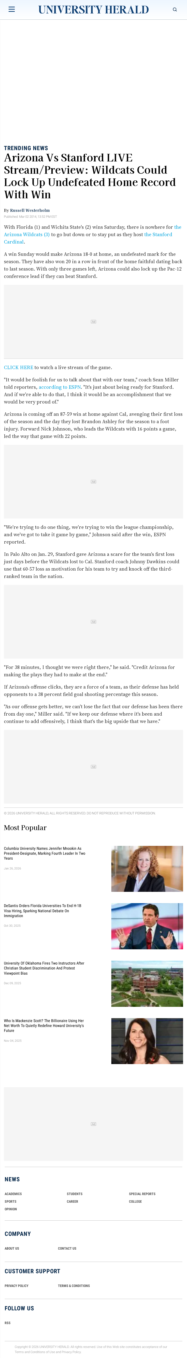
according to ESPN (60, 387)
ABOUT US (12, 1248)
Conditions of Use (42, 1352)
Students (75, 1194)
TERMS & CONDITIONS (74, 1286)
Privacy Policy (71, 1352)
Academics (13, 1194)
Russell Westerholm (30, 210)
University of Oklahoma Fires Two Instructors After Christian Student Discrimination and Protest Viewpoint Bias (44, 968)
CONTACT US (67, 1248)
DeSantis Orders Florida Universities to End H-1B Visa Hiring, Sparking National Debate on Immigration (42, 910)
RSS (8, 1323)
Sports (10, 1201)
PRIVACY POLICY (17, 1286)
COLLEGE (135, 1201)
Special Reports (142, 1194)
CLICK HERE (18, 367)
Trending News (26, 148)
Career (72, 1201)
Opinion (11, 1209)
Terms (19, 1352)
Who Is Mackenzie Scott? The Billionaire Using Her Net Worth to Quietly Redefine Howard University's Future (44, 1025)
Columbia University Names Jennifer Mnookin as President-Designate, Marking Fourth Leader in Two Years (44, 853)
